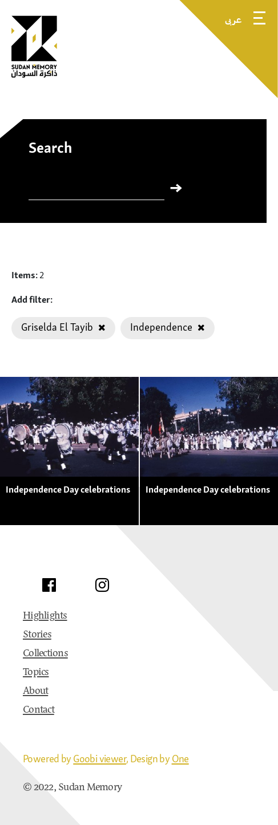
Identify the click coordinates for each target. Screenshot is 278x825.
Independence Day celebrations (68, 489)
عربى (233, 19)
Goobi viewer (99, 758)
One (180, 758)
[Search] (96, 190)
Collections (45, 654)
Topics (36, 672)
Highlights (45, 616)
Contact (38, 710)
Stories (37, 635)
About (35, 691)
